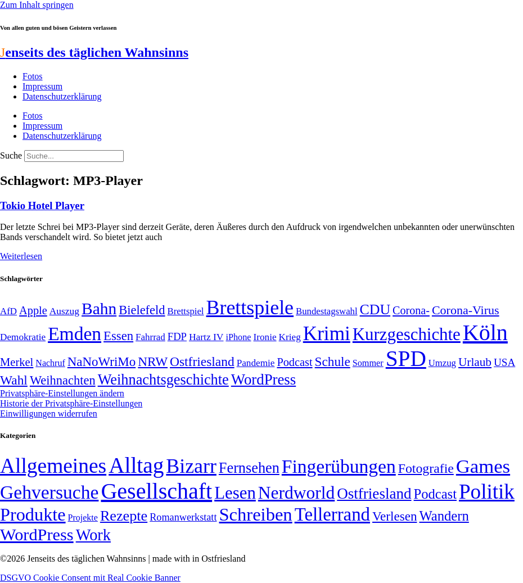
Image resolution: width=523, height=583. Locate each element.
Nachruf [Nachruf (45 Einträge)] (50, 363)
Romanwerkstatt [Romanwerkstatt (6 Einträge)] (183, 517)
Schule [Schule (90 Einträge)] (332, 361)
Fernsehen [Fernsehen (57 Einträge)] (249, 468)
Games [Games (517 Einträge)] (483, 466)
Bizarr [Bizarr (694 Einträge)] (191, 466)
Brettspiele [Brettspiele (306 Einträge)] (250, 307)
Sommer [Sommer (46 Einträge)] (368, 363)
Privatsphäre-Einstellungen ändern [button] (62, 393)
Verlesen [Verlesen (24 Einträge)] (394, 516)
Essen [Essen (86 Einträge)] (118, 336)
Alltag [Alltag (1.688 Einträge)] (136, 465)
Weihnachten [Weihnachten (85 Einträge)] (63, 380)
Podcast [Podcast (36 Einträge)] (435, 493)
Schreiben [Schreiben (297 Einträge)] (255, 514)
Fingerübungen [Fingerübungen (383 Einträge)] (339, 466)
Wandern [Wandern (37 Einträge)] (443, 515)
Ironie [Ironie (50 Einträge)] (265, 337)
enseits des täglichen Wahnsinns (94, 52)
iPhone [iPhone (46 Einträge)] (238, 337)
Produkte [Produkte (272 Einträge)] (33, 514)
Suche (11, 155)
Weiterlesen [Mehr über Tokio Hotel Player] (21, 256)
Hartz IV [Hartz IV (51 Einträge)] (206, 336)
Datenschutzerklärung (61, 96)
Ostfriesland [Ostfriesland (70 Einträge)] (374, 493)
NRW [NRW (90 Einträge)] (153, 361)
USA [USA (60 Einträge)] (504, 362)
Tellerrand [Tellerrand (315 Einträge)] (332, 514)
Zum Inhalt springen (37, 5)
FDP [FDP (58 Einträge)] (177, 336)
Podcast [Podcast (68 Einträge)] (294, 362)
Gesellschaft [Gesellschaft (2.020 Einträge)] (156, 491)
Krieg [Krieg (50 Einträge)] (290, 337)
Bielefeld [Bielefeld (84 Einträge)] (142, 310)
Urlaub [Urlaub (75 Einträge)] (475, 362)
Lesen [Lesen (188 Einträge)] (235, 493)
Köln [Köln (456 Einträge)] (485, 332)
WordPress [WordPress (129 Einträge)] (263, 379)
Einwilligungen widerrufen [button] (48, 413)
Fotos (32, 76)
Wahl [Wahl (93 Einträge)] (14, 380)
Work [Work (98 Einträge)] (93, 535)
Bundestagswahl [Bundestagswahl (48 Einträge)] (326, 311)
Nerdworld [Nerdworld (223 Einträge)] (296, 493)
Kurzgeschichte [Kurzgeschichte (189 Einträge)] (407, 334)
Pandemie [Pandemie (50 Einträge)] (256, 363)
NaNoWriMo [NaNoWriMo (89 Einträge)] (101, 362)
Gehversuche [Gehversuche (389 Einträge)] (49, 492)
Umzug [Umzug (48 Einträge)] (442, 363)
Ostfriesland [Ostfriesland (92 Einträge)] (202, 361)
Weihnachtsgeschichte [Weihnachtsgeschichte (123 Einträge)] (163, 380)
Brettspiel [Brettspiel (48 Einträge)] (186, 311)
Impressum (42, 86)
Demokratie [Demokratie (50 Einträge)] (23, 337)
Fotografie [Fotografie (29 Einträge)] (426, 468)
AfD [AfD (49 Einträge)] (8, 311)
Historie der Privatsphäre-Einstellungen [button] (71, 403)
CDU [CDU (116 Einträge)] (375, 309)
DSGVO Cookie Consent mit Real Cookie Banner (90, 577)
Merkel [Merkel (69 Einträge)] (16, 362)
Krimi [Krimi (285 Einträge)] (326, 334)
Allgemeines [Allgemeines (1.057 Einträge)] (53, 465)
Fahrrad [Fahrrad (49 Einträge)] (150, 337)
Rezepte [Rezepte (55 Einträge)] (123, 516)
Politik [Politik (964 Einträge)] (487, 491)
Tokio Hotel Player (42, 205)
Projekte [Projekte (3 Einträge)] (83, 517)
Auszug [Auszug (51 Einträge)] (64, 311)
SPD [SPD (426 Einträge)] (406, 358)
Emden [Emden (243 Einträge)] (74, 333)
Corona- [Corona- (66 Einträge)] (411, 310)
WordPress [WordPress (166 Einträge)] (37, 534)
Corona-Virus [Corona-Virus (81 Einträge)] (465, 310)
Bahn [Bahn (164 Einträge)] (99, 309)
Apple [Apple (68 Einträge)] (33, 310)
